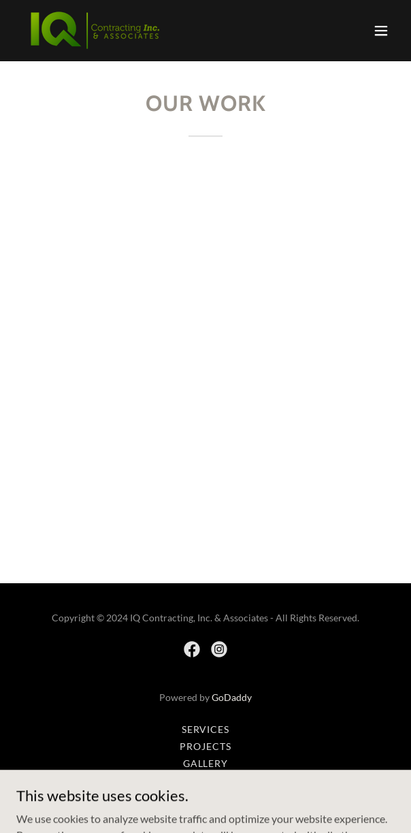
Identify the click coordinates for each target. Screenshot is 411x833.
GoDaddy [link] (232, 697)
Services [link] (206, 729)
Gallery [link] (206, 763)
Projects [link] (205, 746)
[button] (381, 30)
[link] (93, 30)
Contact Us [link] (206, 780)
